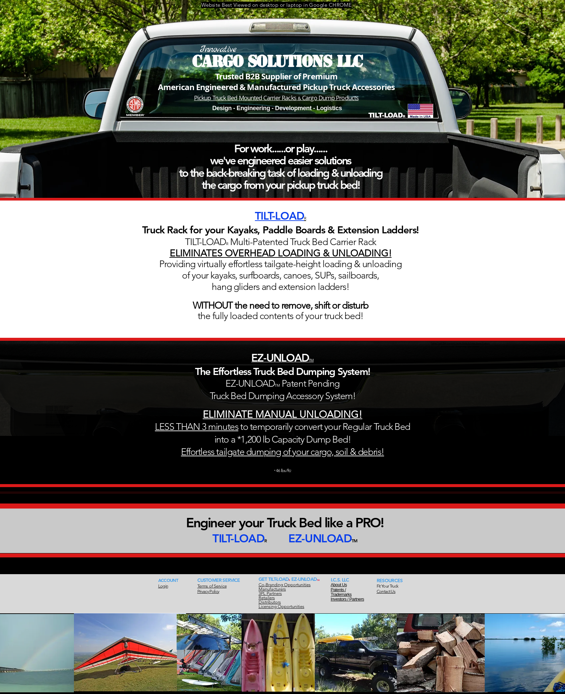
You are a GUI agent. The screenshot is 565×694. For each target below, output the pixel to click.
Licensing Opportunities (281, 606)
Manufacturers (272, 589)
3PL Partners (270, 593)
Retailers (267, 597)
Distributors (270, 602)
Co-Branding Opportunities (285, 584)
